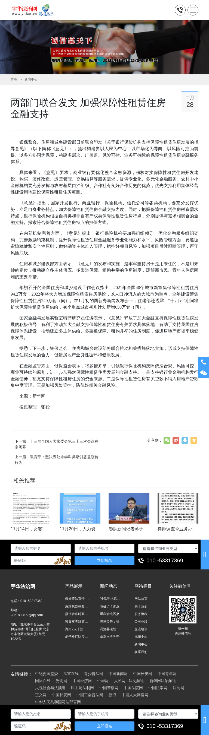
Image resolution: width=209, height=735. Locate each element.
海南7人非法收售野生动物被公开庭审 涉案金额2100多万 (77, 629)
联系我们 (140, 652)
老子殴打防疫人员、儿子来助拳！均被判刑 (77, 637)
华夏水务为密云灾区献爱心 (112, 637)
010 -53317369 (164, 560)
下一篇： (57, 444)
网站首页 (140, 599)
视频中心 (140, 637)
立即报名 (104, 560)
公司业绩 (140, 621)
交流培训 (140, 629)
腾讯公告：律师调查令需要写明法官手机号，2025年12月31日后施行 (112, 621)
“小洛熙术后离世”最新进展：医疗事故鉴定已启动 (112, 599)
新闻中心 (31, 79)
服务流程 (140, 614)
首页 (14, 79)
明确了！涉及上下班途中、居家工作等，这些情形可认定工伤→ (112, 606)
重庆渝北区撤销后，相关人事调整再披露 (112, 614)
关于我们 (140, 606)
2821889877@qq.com (27, 615)
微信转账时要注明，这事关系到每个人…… (77, 614)
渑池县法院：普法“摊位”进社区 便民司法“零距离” (112, 629)
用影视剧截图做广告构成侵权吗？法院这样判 (77, 606)
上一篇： (57, 460)
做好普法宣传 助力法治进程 (77, 599)
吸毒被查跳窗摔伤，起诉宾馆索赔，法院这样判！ (77, 621)
